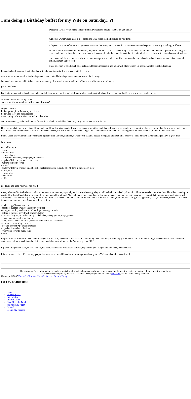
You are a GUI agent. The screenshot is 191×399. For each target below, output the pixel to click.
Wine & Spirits (13, 294)
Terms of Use (34, 276)
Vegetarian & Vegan (16, 305)
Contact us (47, 276)
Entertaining (12, 297)
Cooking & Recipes (16, 310)
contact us (115, 273)
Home (9, 292)
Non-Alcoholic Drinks (17, 302)
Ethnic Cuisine (13, 299)
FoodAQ (22, 276)
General (10, 307)
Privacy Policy (60, 276)
